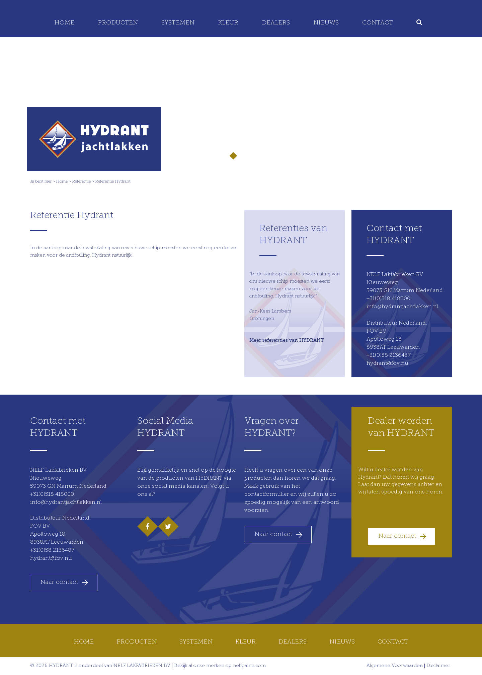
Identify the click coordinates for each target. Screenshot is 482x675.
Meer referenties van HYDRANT (286, 340)
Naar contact (59, 582)
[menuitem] (420, 23)
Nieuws (326, 23)
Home (64, 23)
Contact (377, 23)
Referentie (81, 182)
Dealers (276, 23)
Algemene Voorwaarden (395, 666)
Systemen (177, 23)
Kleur (228, 23)
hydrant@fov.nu (387, 363)
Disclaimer (438, 666)
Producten (118, 23)
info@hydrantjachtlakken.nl (402, 307)
